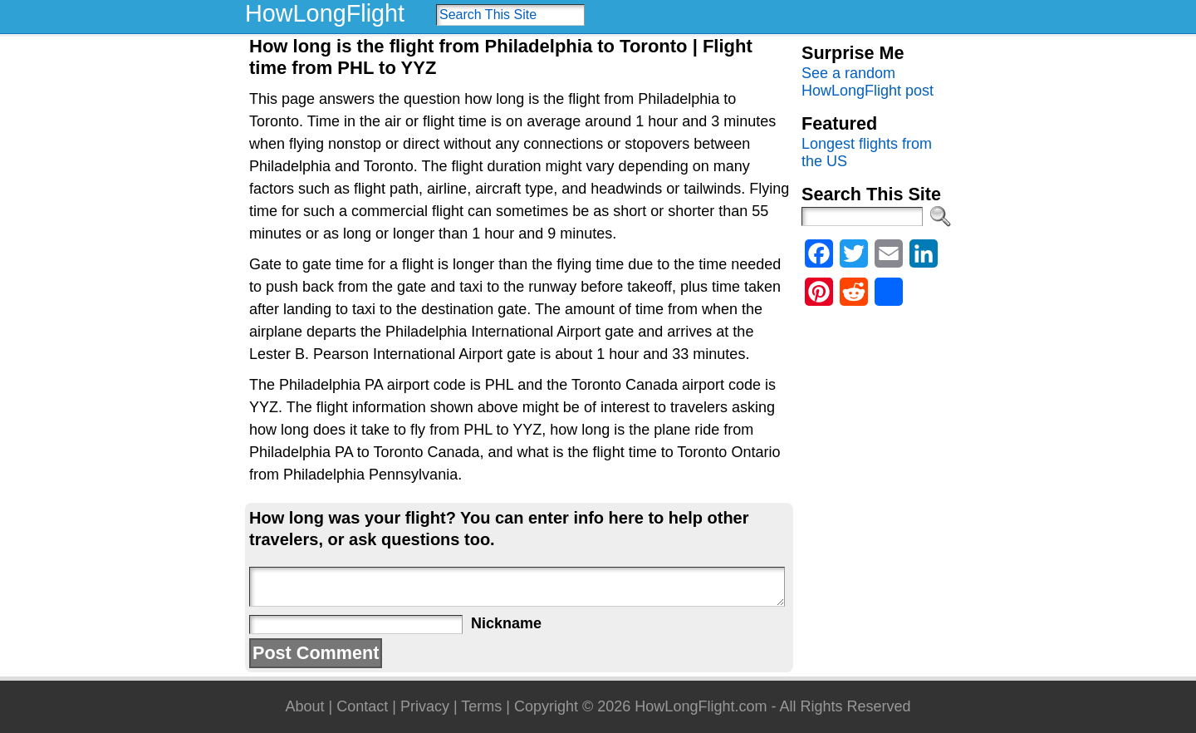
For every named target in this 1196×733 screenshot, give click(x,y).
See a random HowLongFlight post (867, 82)
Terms (481, 706)
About (304, 706)
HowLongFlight (324, 13)
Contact (362, 706)
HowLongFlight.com (701, 706)
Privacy (424, 706)
